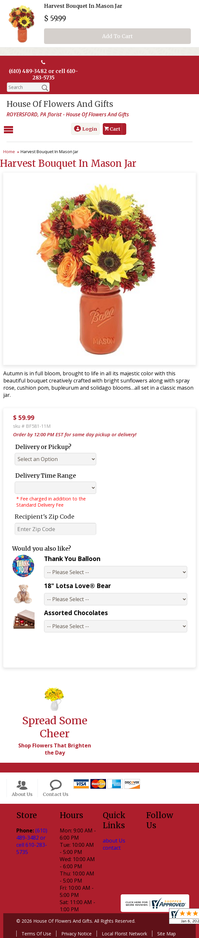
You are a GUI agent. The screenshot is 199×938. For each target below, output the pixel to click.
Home (9, 151)
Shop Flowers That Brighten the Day (54, 749)
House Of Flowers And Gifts (60, 104)
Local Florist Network (124, 933)
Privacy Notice (76, 933)
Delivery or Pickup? (43, 446)
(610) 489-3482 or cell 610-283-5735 (43, 74)
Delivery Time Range (45, 475)
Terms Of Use (36, 933)
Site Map (166, 933)
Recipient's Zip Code (44, 516)
